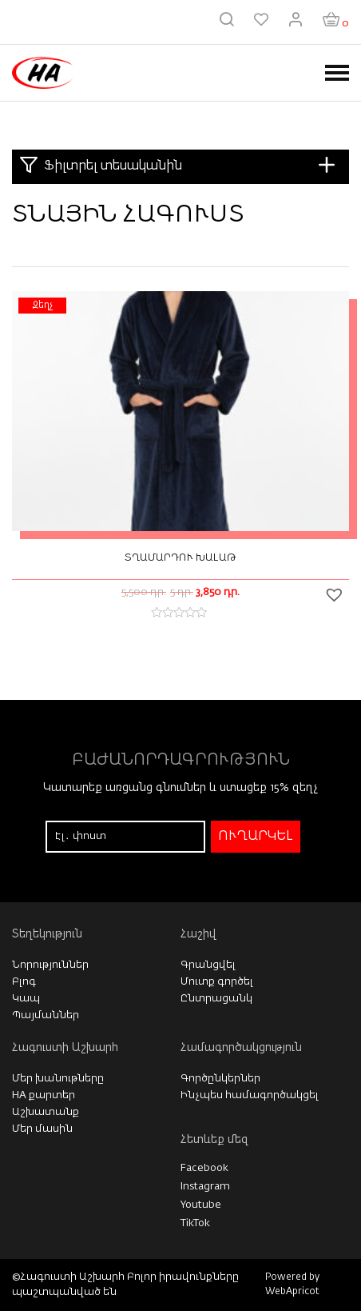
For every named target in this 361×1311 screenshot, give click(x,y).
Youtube (200, 1205)
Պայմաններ (45, 1015)
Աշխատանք (45, 1112)
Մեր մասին (42, 1129)
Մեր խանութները (58, 1078)
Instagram (205, 1186)
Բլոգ (24, 982)
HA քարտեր (43, 1095)
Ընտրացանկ (216, 998)
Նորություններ (50, 965)
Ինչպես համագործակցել (249, 1095)
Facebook (204, 1168)
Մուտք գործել (216, 982)
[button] (336, 595)
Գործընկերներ (220, 1078)
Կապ (26, 998)
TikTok (195, 1223)
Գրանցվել (208, 965)
